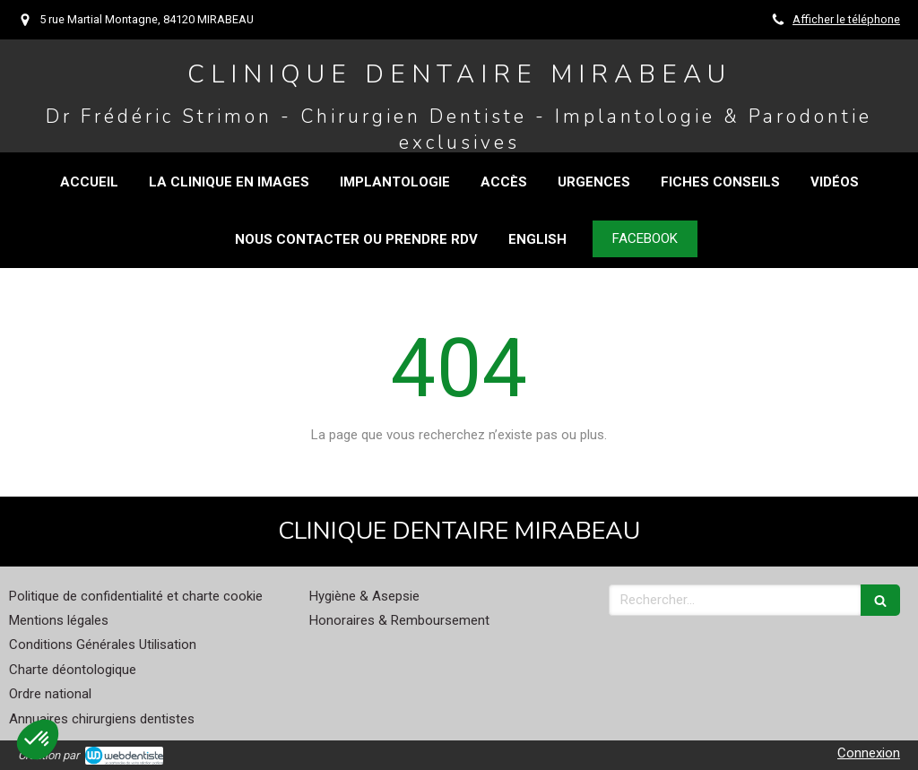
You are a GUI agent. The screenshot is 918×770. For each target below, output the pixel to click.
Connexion (868, 753)
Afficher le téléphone (846, 19)
